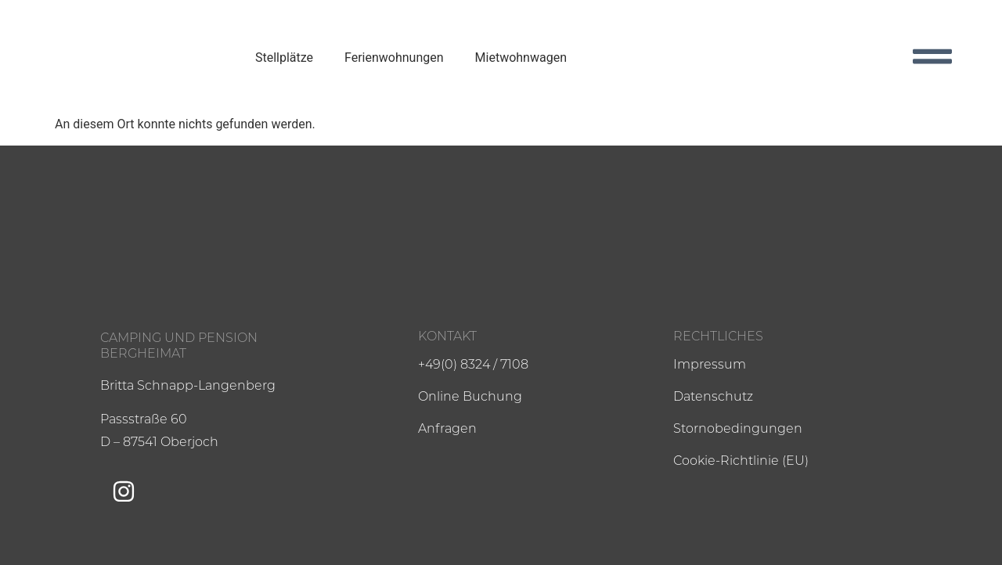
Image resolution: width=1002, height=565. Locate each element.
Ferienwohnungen (394, 57)
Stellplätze (284, 57)
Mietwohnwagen (521, 57)
